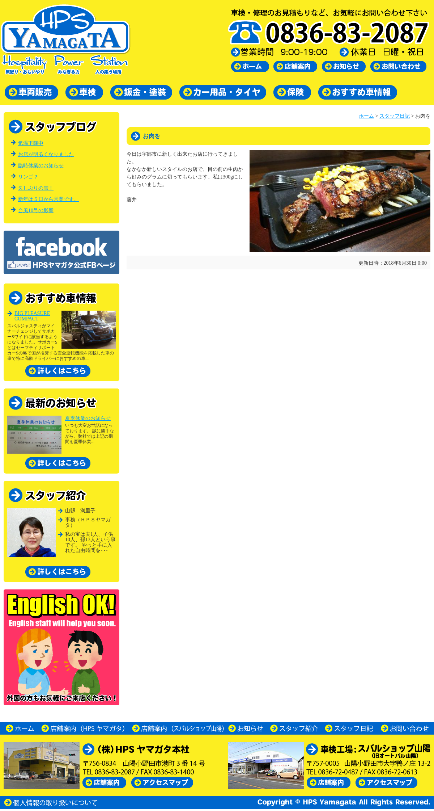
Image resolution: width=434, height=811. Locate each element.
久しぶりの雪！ (36, 188)
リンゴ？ (28, 177)
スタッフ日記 (394, 116)
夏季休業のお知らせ (88, 418)
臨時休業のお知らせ (41, 165)
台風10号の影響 (36, 210)
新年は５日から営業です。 (48, 199)
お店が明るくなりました (46, 154)
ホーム (366, 116)
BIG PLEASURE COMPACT (32, 316)
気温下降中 (30, 143)
